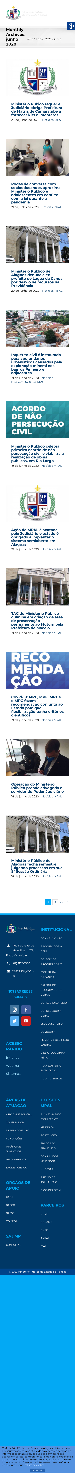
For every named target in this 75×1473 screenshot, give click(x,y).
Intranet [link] (12, 1057)
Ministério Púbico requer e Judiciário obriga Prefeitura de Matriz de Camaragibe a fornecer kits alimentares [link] (36, 109)
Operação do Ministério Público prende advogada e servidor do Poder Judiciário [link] (37, 788)
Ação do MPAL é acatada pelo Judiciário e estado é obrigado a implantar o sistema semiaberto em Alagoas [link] (35, 537)
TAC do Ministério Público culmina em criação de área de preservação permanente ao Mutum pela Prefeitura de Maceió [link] (37, 620)
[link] (26, 13)
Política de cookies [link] (34, 1465)
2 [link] (55, 902)
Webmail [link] (13, 1066)
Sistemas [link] (13, 1074)
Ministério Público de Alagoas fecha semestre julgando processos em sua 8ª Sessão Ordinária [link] (37, 866)
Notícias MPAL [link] (52, 120)
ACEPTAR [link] (37, 1470)
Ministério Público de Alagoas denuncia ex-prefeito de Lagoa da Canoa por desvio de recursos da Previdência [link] (37, 278)
